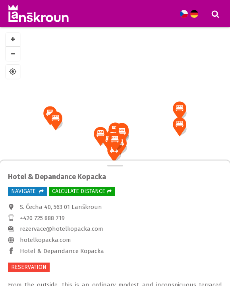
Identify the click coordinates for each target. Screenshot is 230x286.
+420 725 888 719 (42, 218)
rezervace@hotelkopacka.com (61, 228)
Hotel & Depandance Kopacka (62, 251)
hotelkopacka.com (45, 239)
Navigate (27, 191)
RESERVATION (28, 267)
